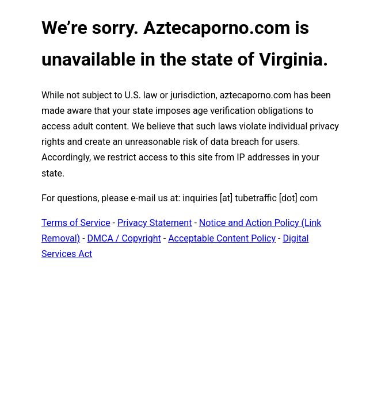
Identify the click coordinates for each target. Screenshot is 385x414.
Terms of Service (75, 222)
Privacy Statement (154, 222)
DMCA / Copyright (124, 238)
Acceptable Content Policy (222, 238)
